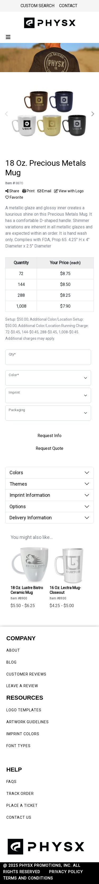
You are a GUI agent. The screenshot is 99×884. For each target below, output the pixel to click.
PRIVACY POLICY (66, 871)
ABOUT (13, 650)
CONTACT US (18, 817)
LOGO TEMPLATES (23, 710)
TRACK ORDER (20, 793)
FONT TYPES (18, 746)
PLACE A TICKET (22, 805)
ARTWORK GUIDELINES (27, 722)
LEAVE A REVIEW (23, 686)
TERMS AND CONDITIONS (28, 878)
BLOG (11, 662)
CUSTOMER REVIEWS (27, 674)
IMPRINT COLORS (22, 734)
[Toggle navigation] (8, 37)
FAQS (12, 782)
